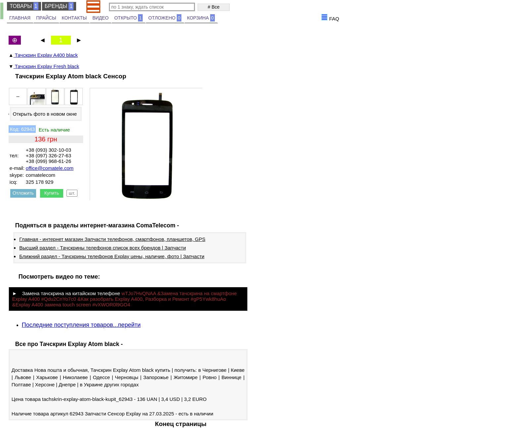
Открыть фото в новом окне (45, 114)
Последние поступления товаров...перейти (81, 325)
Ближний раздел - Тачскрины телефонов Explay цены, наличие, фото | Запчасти (111, 256)
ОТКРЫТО (128, 17)
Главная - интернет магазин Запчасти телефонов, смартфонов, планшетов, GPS (112, 239)
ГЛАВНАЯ (19, 17)
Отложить (23, 193)
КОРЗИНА (201, 17)
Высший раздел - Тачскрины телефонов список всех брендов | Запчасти (102, 248)
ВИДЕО (100, 17)
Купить (51, 193)
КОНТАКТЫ (74, 17)
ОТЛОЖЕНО (164, 17)
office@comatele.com (49, 168)
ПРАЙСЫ (46, 17)
